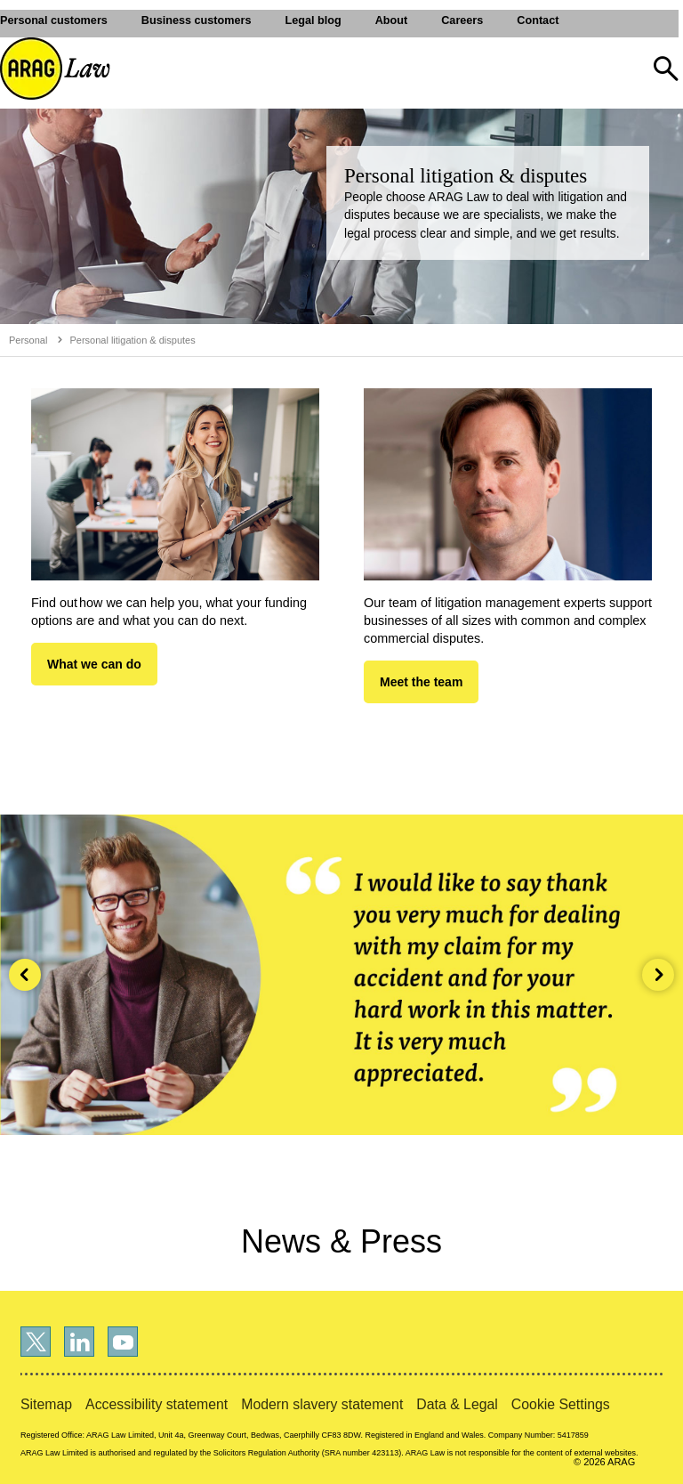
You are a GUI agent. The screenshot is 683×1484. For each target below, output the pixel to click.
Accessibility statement (156, 1404)
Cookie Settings (560, 1404)
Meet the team (421, 682)
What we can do (94, 664)
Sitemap (46, 1404)
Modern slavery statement (322, 1404)
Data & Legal (457, 1404)
